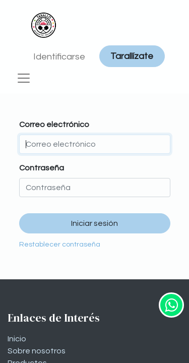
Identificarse (59, 57)
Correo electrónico (54, 124)
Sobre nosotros (37, 351)
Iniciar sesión (94, 223)
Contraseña (41, 168)
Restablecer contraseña (59, 244)
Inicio (17, 339)
